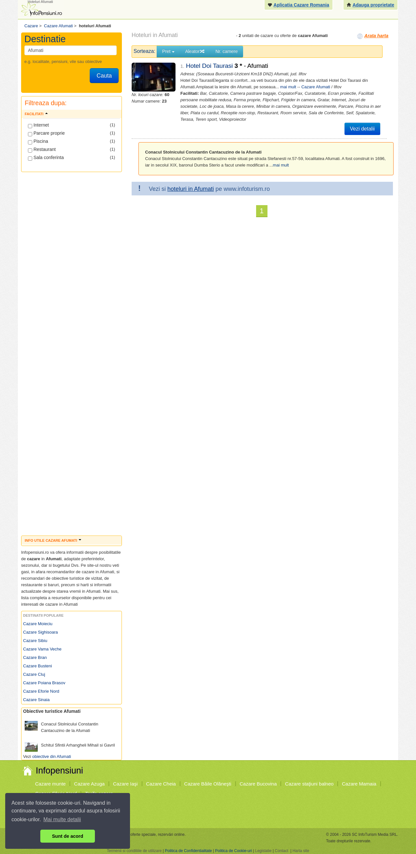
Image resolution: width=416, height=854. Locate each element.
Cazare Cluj (34, 674)
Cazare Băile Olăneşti (207, 783)
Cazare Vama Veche (42, 649)
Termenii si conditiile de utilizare (134, 850)
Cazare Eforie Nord (41, 691)
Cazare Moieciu (37, 623)
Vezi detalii (362, 128)
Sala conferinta (46, 158)
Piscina (38, 141)
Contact (281, 850)
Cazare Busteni (37, 665)
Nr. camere (226, 51)
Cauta (104, 75)
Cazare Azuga (89, 783)
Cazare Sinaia (36, 699)
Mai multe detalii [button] (62, 819)
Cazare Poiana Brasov (44, 682)
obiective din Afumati (51, 756)
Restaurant (42, 150)
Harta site (300, 850)
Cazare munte (50, 783)
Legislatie (263, 850)
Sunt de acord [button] (67, 836)
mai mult (288, 86)
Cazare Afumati (315, 86)
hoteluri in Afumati (190, 189)
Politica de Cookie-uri (233, 850)
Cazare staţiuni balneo (309, 783)
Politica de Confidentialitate (188, 850)
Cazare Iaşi (125, 783)
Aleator (195, 51)
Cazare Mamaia (359, 783)
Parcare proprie (46, 133)
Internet (38, 125)
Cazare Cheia (161, 783)
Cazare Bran (35, 657)
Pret (168, 51)
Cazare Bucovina (258, 783)
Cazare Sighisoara (40, 632)
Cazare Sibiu (35, 640)
